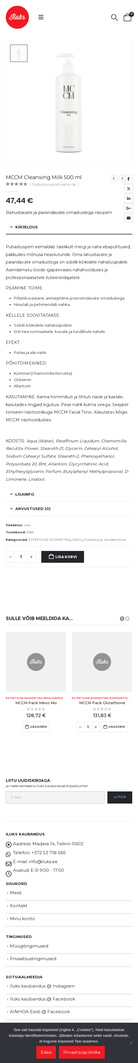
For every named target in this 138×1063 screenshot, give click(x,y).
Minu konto (22, 918)
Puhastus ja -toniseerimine (105, 540)
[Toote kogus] (20, 557)
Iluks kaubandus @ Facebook (42, 999)
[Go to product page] (36, 662)
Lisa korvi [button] (38, 727)
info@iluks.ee (43, 861)
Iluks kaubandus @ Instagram (42, 986)
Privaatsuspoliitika (81, 1052)
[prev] (114, 179)
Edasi (46, 1052)
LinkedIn (128, 198)
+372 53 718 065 (48, 852)
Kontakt (18, 905)
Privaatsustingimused (33, 958)
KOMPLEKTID (61, 698)
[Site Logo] (17, 17)
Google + (128, 208)
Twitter (128, 188)
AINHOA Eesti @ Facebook (40, 1011)
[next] (122, 179)
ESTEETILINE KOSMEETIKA (50, 540)
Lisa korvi (66, 557)
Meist (16, 892)
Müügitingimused (29, 946)
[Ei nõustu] (131, 1043)
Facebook (128, 178)
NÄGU (77, 540)
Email (128, 218)
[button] (41, 17)
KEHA (47, 698)
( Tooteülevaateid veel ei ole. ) (54, 184)
